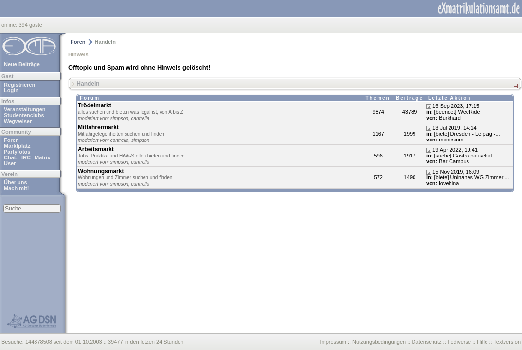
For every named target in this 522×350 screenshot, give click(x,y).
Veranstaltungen (25, 109)
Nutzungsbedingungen (379, 342)
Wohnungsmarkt (101, 171)
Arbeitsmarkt (96, 149)
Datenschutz (426, 342)
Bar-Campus (454, 161)
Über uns (15, 182)
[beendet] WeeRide (457, 112)
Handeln (87, 83)
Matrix (42, 157)
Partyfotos (17, 152)
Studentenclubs (24, 115)
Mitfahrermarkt (98, 127)
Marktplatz (17, 146)
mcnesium (451, 139)
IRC (26, 157)
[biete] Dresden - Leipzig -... (467, 134)
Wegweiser (18, 121)
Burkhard (450, 118)
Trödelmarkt (94, 105)
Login (11, 90)
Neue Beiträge (22, 64)
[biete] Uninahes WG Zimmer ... (471, 177)
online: (9, 25)
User (10, 163)
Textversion (507, 342)
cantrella (140, 118)
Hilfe (482, 342)
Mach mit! (16, 188)
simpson (119, 118)
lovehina (449, 183)
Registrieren (19, 85)
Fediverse (459, 342)
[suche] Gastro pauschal (463, 155)
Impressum (333, 342)
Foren (11, 140)
